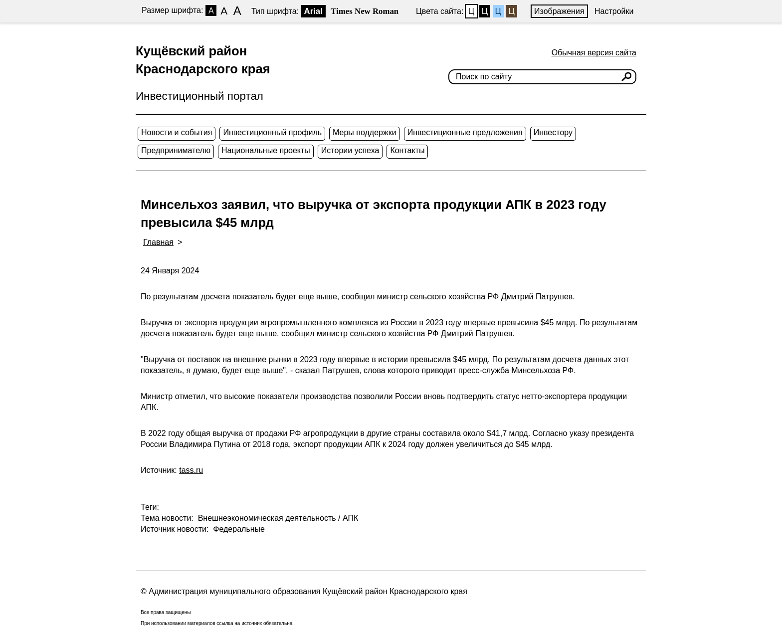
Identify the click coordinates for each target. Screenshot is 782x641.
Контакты (407, 150)
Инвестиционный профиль (272, 132)
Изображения (559, 11)
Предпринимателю (175, 150)
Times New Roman (364, 11)
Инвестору (553, 132)
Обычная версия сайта (594, 52)
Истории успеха (350, 150)
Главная (158, 242)
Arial (313, 11)
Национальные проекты (265, 150)
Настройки (613, 11)
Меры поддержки (364, 132)
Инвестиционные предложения (465, 132)
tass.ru (191, 470)
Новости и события (176, 132)
